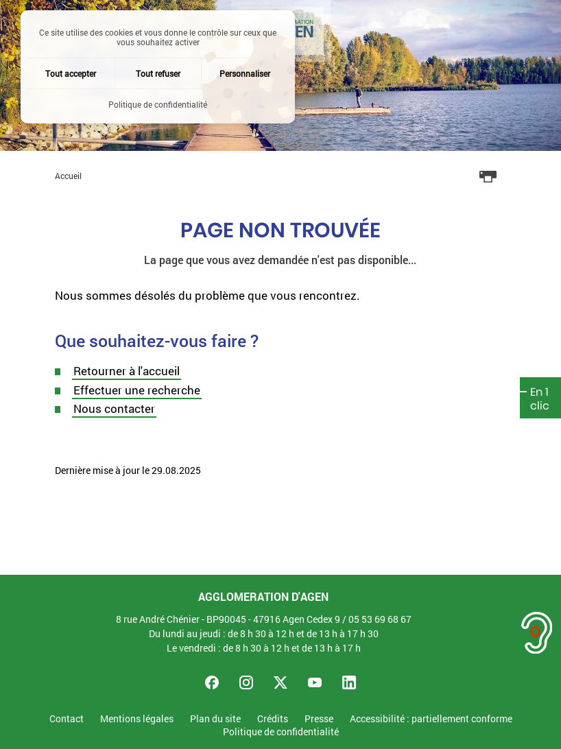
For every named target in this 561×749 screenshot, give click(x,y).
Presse (319, 719)
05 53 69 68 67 (379, 619)
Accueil (68, 175)
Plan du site (215, 719)
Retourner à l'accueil (126, 371)
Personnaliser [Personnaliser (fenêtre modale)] (244, 73)
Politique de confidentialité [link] (157, 104)
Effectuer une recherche (136, 390)
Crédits (272, 719)
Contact (66, 719)
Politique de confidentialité (281, 732)
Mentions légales (137, 719)
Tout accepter (70, 73)
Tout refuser (158, 73)
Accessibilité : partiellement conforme (431, 719)
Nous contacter (114, 408)
